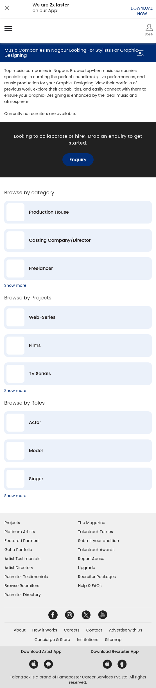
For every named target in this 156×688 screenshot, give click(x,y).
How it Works (44, 630)
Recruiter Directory (22, 594)
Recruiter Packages (97, 576)
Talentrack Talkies (95, 531)
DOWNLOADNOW (142, 11)
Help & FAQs (90, 585)
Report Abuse (91, 558)
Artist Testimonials (22, 558)
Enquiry (77, 159)
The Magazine (91, 522)
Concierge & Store (52, 639)
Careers (71, 630)
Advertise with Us (125, 630)
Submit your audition (98, 540)
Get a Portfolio (18, 549)
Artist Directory (18, 567)
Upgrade (86, 567)
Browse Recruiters (21, 585)
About (20, 630)
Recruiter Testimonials (26, 576)
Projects (12, 522)
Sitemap (113, 639)
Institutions (87, 639)
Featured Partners (21, 540)
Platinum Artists (19, 531)
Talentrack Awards (96, 549)
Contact (94, 630)
